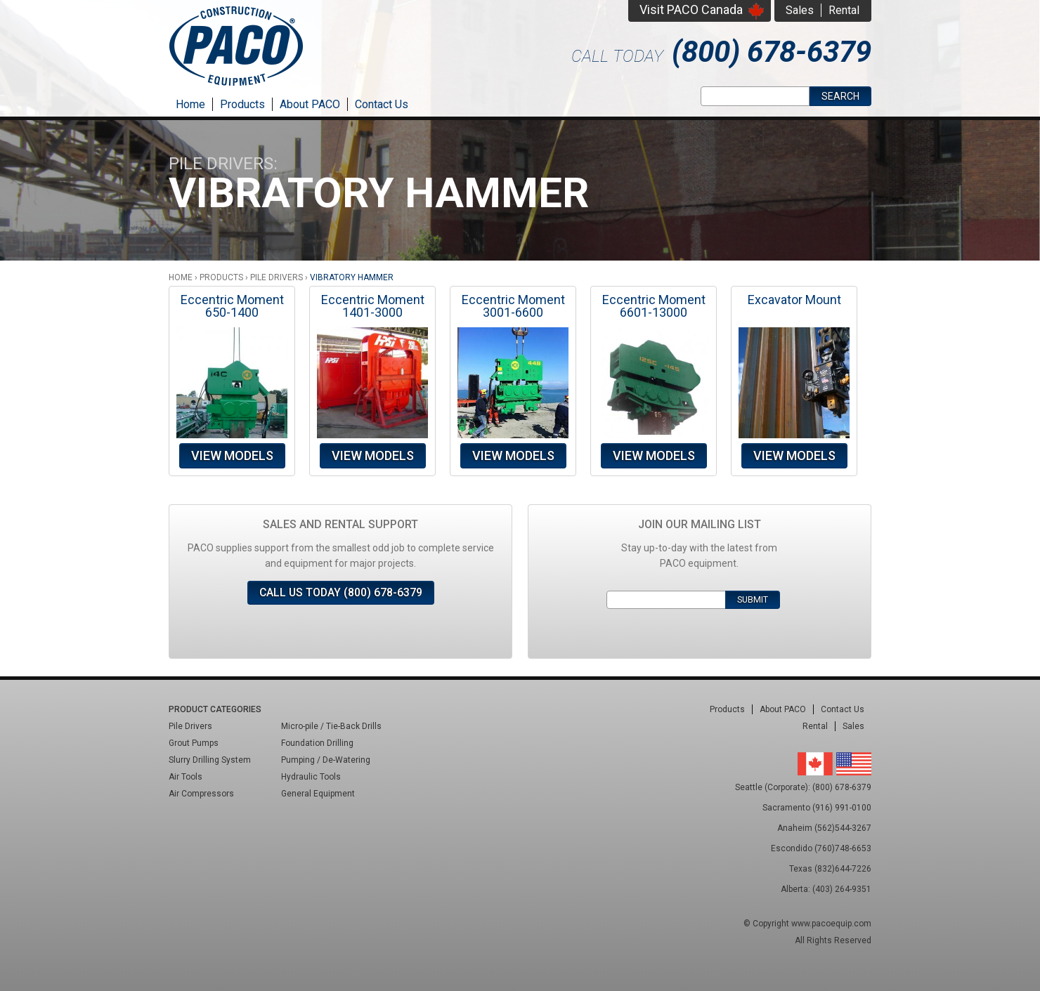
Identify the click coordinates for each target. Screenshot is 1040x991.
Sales (800, 10)
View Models (232, 455)
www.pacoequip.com (831, 923)
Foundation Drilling (317, 743)
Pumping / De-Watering (325, 760)
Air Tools (185, 777)
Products (242, 104)
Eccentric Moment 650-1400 (232, 306)
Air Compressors (201, 794)
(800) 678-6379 (771, 51)
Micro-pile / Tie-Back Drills (331, 726)
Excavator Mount (794, 299)
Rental (843, 10)
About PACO (310, 104)
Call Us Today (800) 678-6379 (340, 592)
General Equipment (318, 794)
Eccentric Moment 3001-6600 (513, 306)
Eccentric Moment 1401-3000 (372, 306)
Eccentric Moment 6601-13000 (654, 306)
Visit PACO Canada (691, 9)
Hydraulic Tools (311, 777)
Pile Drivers (276, 277)
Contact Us (381, 104)
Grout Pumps (194, 743)
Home (190, 104)
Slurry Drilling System (210, 760)
